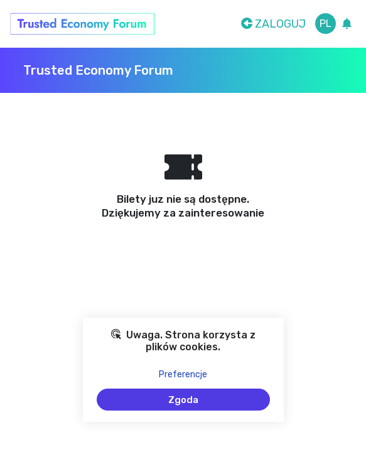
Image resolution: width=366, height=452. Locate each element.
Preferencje (183, 374)
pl (325, 24)
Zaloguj (273, 24)
